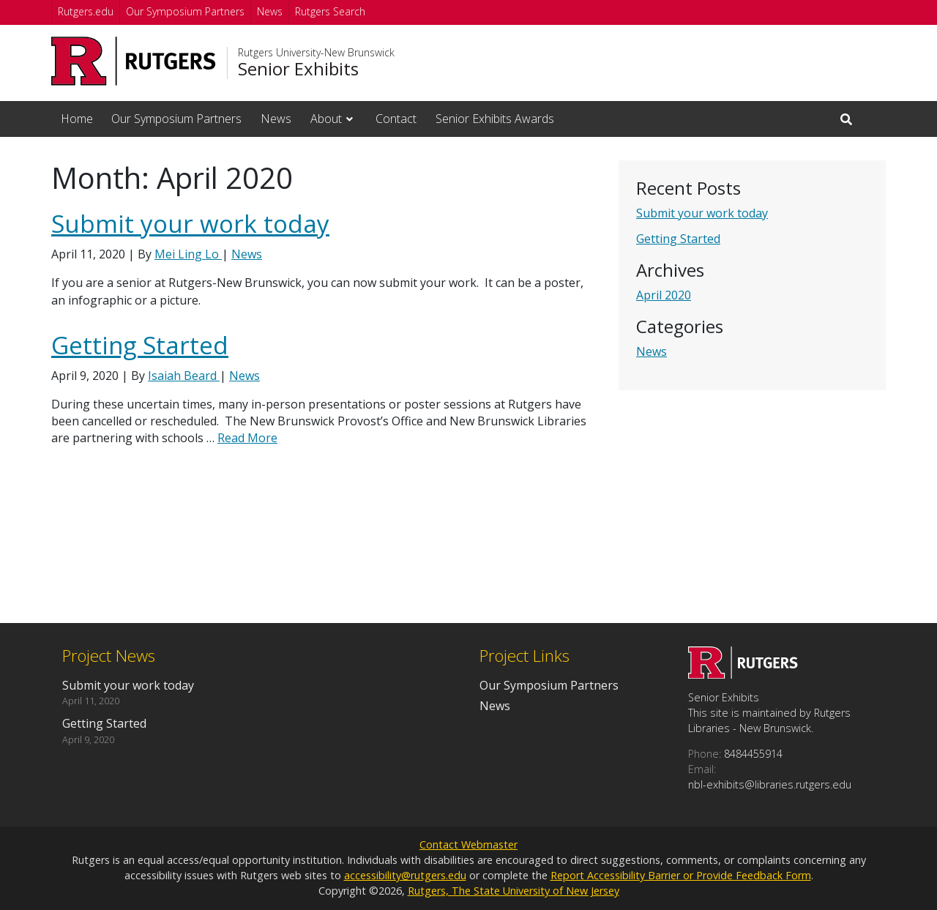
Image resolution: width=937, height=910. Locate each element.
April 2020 (663, 295)
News (270, 11)
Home (77, 119)
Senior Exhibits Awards (495, 119)
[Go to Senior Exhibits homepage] (743, 674)
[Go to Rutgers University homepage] (133, 61)
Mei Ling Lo (188, 254)
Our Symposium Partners (185, 11)
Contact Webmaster (468, 844)
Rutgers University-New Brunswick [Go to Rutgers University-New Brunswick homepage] (316, 53)
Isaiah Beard (184, 376)
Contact (396, 119)
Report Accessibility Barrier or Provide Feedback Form (680, 875)
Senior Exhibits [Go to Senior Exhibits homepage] (298, 69)
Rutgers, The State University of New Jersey (513, 891)
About (326, 119)
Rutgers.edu (85, 11)
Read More (247, 438)
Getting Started (678, 239)
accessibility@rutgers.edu (405, 875)
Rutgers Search (330, 11)
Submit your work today (702, 213)
